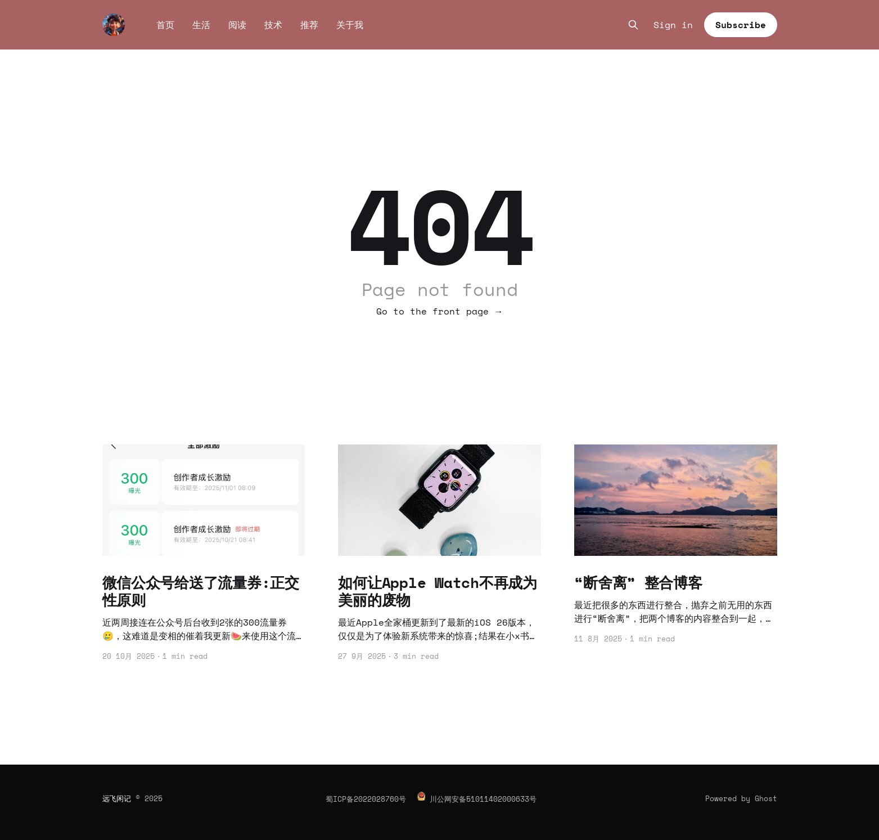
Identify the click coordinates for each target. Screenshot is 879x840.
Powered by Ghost (741, 798)
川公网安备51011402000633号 (483, 799)
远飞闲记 (116, 798)
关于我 (349, 25)
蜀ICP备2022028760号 (366, 799)
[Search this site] (633, 25)
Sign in (673, 25)
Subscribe (740, 25)
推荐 (309, 25)
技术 (273, 25)
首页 (165, 25)
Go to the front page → (439, 311)
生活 (201, 25)
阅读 (237, 25)
